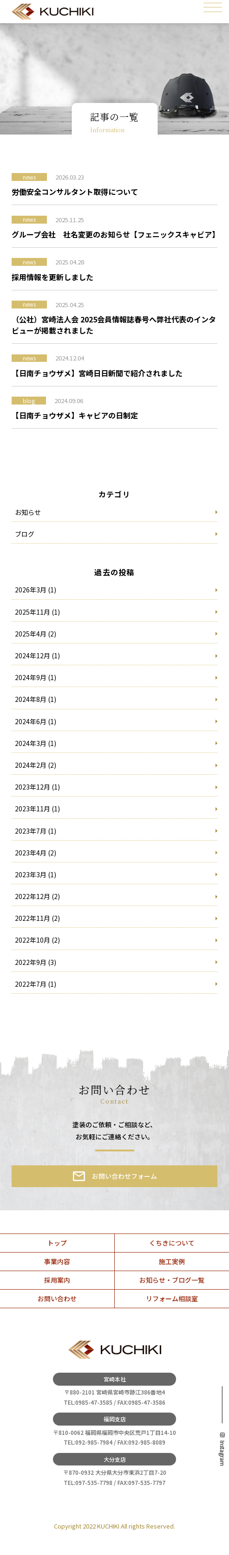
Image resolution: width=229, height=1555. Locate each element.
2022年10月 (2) (37, 940)
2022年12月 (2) (37, 896)
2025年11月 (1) (37, 612)
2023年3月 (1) (35, 874)
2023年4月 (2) (35, 852)
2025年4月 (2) (35, 633)
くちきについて (172, 1242)
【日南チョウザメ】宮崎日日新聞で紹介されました (97, 373)
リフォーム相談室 (172, 1298)
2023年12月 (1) (37, 786)
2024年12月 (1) (37, 655)
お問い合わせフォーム (124, 1176)
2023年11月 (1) (37, 808)
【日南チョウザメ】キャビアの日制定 (75, 415)
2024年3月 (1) (35, 743)
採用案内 (57, 1280)
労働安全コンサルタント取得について (75, 191)
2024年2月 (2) (35, 765)
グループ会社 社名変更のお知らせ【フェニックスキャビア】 (115, 234)
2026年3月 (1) (35, 589)
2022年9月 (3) (35, 962)
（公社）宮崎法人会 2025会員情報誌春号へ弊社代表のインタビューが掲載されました (114, 325)
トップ (57, 1242)
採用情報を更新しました (52, 277)
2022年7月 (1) (35, 984)
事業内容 (57, 1261)
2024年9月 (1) (35, 677)
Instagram (222, 1453)
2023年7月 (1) (35, 830)
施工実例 (172, 1261)
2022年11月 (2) (37, 918)
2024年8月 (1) (35, 699)
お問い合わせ (57, 1298)
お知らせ (28, 512)
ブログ (24, 534)
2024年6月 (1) (35, 721)
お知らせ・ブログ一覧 (171, 1280)
